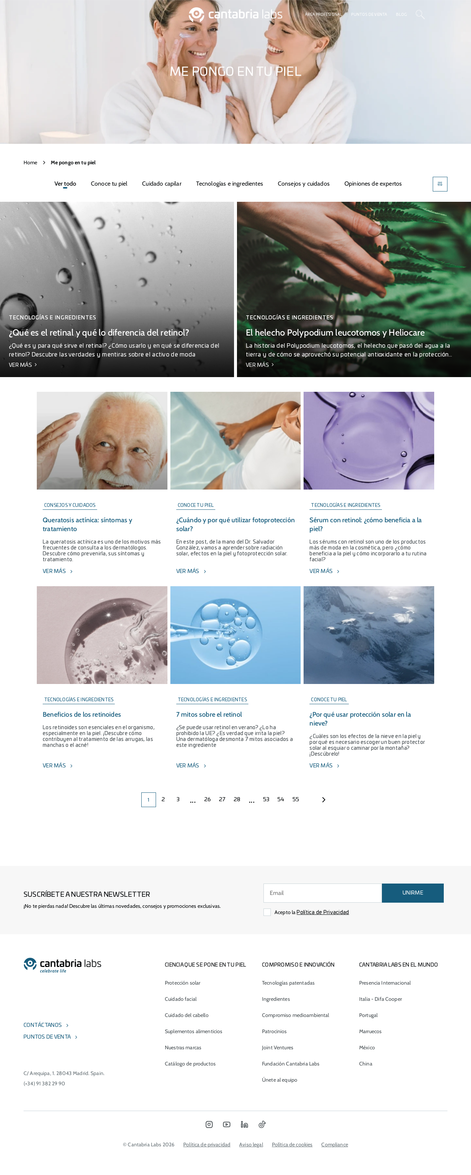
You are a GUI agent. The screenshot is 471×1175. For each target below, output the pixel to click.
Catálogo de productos (190, 1063)
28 (237, 799)
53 (266, 799)
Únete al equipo (279, 1080)
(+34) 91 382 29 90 (44, 1083)
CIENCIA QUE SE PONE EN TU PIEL (205, 965)
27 (222, 799)
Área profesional (323, 15)
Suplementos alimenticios (193, 1031)
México (367, 1047)
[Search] (420, 14)
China (365, 1063)
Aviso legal (251, 1144)
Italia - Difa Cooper (380, 999)
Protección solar (182, 982)
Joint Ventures (277, 1047)
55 (296, 799)
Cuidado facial (180, 999)
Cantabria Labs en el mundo (398, 965)
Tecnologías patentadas (288, 982)
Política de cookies (292, 1144)
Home (31, 162)
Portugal (368, 1015)
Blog (401, 15)
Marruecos (370, 1031)
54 (281, 799)
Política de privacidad (206, 1144)
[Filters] (440, 184)
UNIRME (413, 893)
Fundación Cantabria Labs (290, 1063)
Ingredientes (276, 999)
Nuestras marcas (183, 1047)
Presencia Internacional (385, 982)
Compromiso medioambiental (295, 1015)
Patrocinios (274, 1031)
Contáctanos (43, 1025)
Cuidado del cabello (187, 1015)
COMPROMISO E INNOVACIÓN (298, 965)
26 (207, 799)
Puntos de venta (369, 15)
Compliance (334, 1144)
